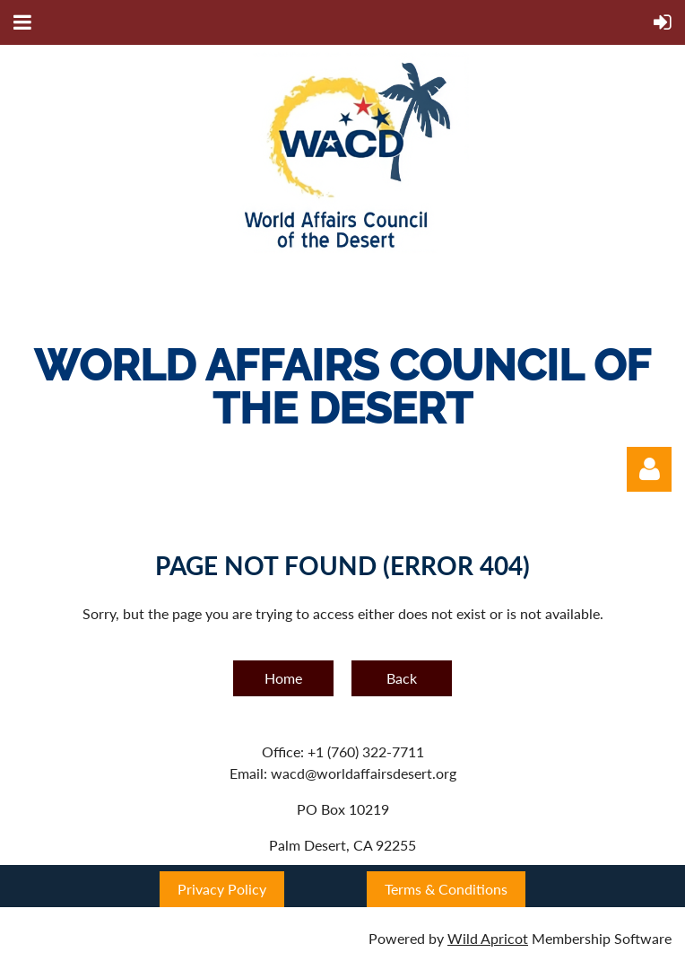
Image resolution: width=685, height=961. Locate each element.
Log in (649, 469)
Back (401, 677)
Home (283, 677)
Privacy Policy (222, 888)
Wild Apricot (487, 938)
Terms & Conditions (446, 888)
